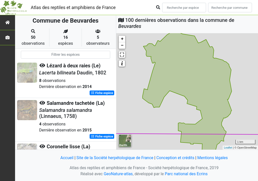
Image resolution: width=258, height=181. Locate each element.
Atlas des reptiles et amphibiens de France (73, 7)
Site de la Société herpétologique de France (115, 157)
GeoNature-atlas (118, 173)
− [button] (122, 45)
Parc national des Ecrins (186, 173)
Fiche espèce (102, 93)
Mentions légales (212, 157)
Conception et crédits (175, 157)
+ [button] (122, 39)
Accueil (66, 157)
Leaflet (228, 147)
